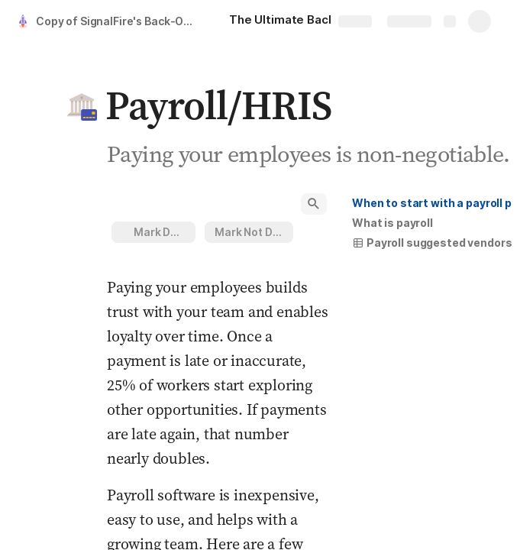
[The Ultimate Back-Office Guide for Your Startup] (313, 21)
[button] (81, 105)
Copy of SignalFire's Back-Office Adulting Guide (117, 21)
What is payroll (392, 222)
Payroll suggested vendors (432, 242)
